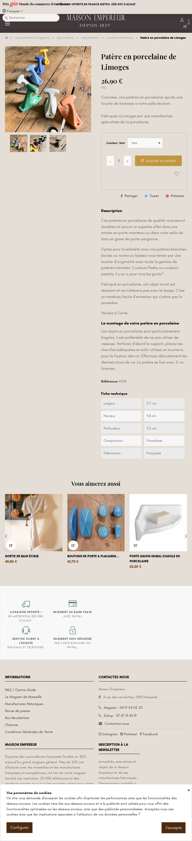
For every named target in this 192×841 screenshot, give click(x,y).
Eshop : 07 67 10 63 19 (120, 716)
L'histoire (11, 725)
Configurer (19, 827)
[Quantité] (119, 161)
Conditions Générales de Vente (29, 732)
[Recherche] (30, 18)
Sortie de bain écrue (22, 556)
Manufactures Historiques (24, 704)
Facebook (150, 734)
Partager (131, 196)
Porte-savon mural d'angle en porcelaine (155, 558)
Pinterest (177, 196)
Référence (109, 381)
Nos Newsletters (17, 718)
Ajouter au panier (158, 161)
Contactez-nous (117, 724)
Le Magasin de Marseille (23, 697)
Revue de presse (17, 711)
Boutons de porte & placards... (93, 556)
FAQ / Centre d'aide (20, 690)
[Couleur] (145, 143)
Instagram (110, 734)
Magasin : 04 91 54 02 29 (123, 708)
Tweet (154, 196)
